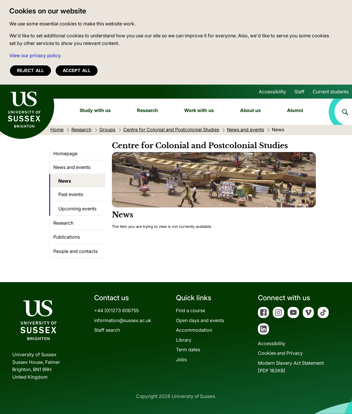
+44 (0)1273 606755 (116, 310)
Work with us (199, 110)
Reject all (30, 70)
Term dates (188, 349)
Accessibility (272, 92)
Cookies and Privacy (280, 353)
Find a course (190, 310)
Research (147, 110)
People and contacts (75, 251)
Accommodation (194, 330)
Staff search (107, 330)
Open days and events (200, 320)
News (64, 181)
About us (250, 110)
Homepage (65, 153)
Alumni (295, 110)
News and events (71, 167)
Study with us (95, 110)
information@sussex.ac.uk (122, 320)
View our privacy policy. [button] (35, 55)
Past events (70, 194)
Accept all (77, 70)
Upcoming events (77, 209)
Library (183, 340)
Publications (66, 237)
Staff (299, 92)
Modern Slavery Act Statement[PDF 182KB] (291, 366)
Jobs (181, 359)
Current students (331, 92)
